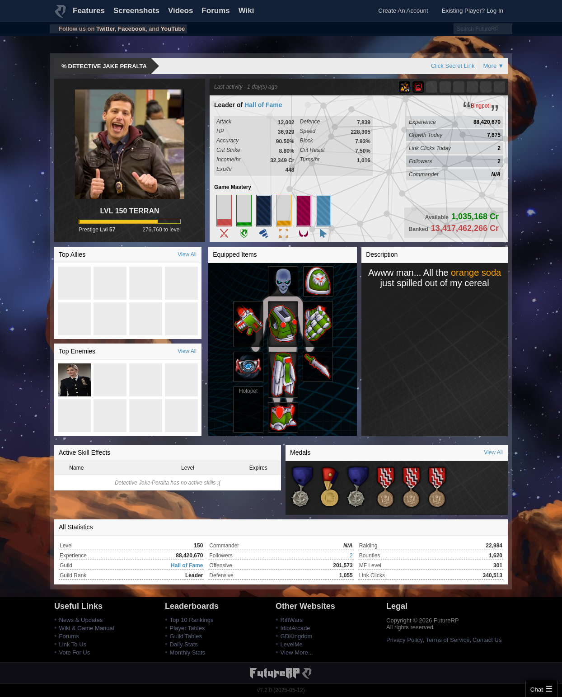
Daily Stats (184, 644)
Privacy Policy (404, 639)
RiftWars (292, 620)
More (490, 65)
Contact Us (487, 639)
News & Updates (81, 620)
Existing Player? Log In (472, 10)
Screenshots (136, 10)
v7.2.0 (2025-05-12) (280, 690)
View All (187, 254)
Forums (215, 10)
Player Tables (187, 628)
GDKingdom (297, 636)
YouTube (173, 28)
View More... (297, 652)
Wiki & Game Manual (86, 628)
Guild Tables (186, 636)
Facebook (131, 28)
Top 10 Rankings (192, 620)
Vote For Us (74, 652)
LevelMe (292, 644)
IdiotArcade (295, 628)
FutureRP (61, 15)
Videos (180, 10)
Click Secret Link (453, 65)
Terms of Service (448, 639)
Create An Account (403, 10)
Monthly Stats (188, 652)
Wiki (246, 10)
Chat (536, 689)
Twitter (105, 28)
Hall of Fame (263, 104)
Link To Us (72, 644)
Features (89, 10)
